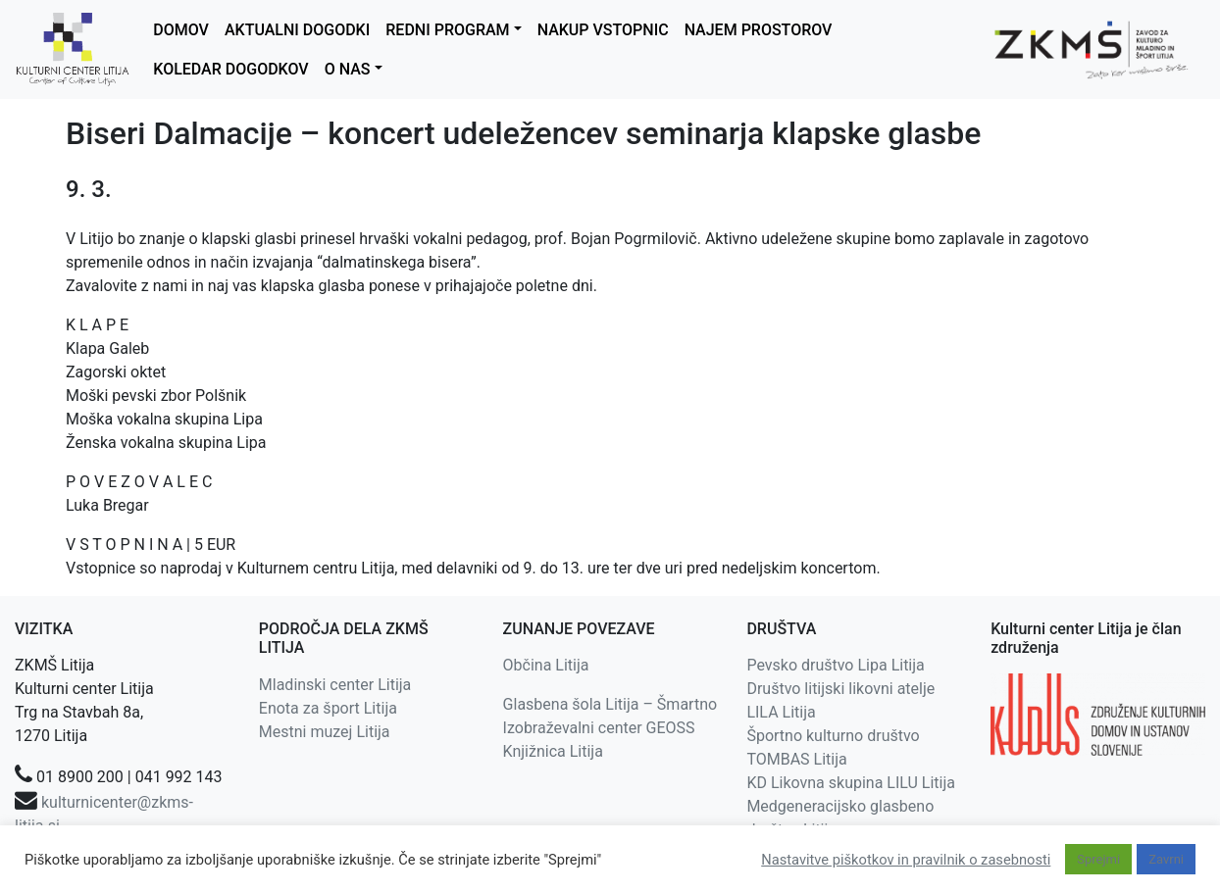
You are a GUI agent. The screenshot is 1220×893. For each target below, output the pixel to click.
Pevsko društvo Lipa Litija (835, 665)
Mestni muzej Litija (324, 731)
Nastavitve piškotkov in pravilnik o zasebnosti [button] (905, 859)
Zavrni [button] (1166, 859)
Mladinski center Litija (335, 684)
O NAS (348, 69)
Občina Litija (546, 665)
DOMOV (181, 30)
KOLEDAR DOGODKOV (230, 69)
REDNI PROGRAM (447, 30)
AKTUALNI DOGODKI (297, 30)
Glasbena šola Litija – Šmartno (610, 704)
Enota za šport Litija (328, 708)
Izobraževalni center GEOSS (599, 728)
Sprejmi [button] (1098, 859)
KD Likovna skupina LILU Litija (850, 782)
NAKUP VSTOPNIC (603, 30)
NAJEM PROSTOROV (759, 30)
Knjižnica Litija (553, 751)
